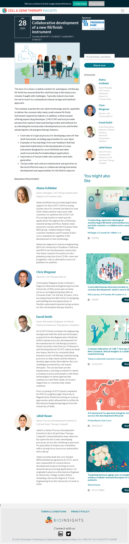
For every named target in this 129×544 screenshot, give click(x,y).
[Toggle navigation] (123, 11)
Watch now (99, 65)
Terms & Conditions (53, 511)
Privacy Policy (96, 3)
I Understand (80, 3)
